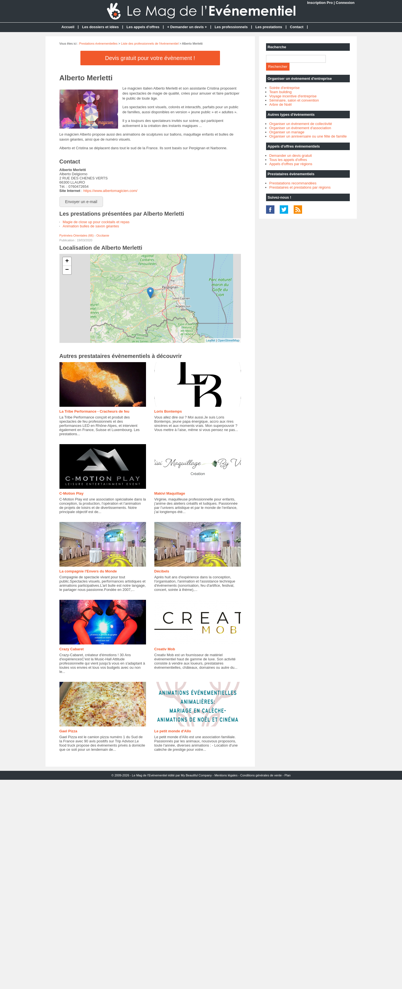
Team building (280, 92)
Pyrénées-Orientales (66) (76, 235)
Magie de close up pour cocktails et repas (96, 222)
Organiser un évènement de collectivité (300, 124)
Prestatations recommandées (293, 183)
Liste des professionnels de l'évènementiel (150, 43)
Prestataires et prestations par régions (300, 187)
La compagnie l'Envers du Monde (88, 571)
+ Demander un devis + (187, 27)
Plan (287, 775)
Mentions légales (226, 775)
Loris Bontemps (168, 411)
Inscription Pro (320, 3)
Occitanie (102, 235)
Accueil (67, 27)
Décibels (161, 571)
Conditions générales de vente (261, 775)
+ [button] (67, 261)
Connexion (345, 3)
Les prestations (268, 27)
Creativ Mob (164, 649)
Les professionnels (231, 27)
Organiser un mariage (287, 132)
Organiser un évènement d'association (300, 128)
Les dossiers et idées (100, 27)
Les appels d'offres (142, 27)
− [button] (67, 270)
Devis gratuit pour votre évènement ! (150, 58)
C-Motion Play (71, 493)
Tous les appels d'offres (288, 160)
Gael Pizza (68, 731)
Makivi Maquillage (169, 493)
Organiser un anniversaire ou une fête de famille (308, 136)
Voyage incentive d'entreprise (293, 96)
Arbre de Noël (280, 104)
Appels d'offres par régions (290, 164)
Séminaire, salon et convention (294, 100)
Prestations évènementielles (98, 43)
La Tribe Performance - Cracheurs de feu (94, 411)
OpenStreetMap (229, 340)
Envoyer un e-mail (81, 201)
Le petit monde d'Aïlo (172, 731)
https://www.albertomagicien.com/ (110, 191)
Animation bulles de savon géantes (91, 226)
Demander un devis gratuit (290, 155)
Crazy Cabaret (71, 649)
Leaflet (210, 340)
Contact (296, 27)
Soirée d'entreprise (284, 88)
